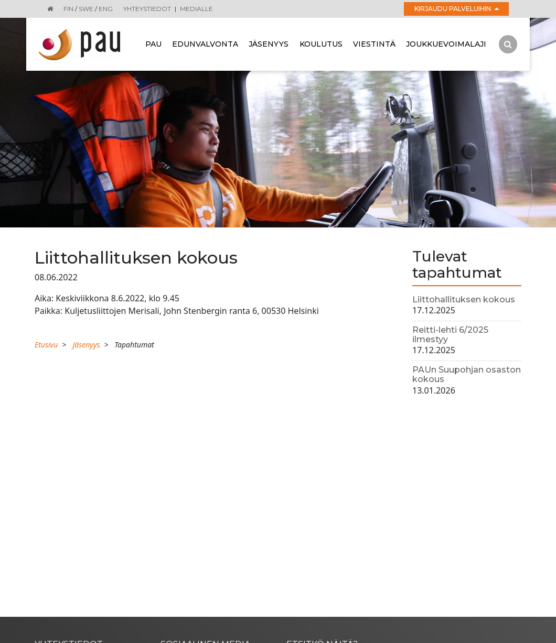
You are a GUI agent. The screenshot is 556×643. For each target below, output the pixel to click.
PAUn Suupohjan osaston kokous (466, 374)
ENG (106, 9)
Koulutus (321, 44)
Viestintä (374, 44)
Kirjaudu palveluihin (456, 9)
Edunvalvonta (205, 44)
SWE (86, 9)
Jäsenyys (268, 44)
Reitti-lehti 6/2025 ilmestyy (450, 334)
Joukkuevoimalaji (446, 44)
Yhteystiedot (147, 9)
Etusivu (46, 345)
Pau (153, 44)
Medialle (196, 9)
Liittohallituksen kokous (463, 299)
